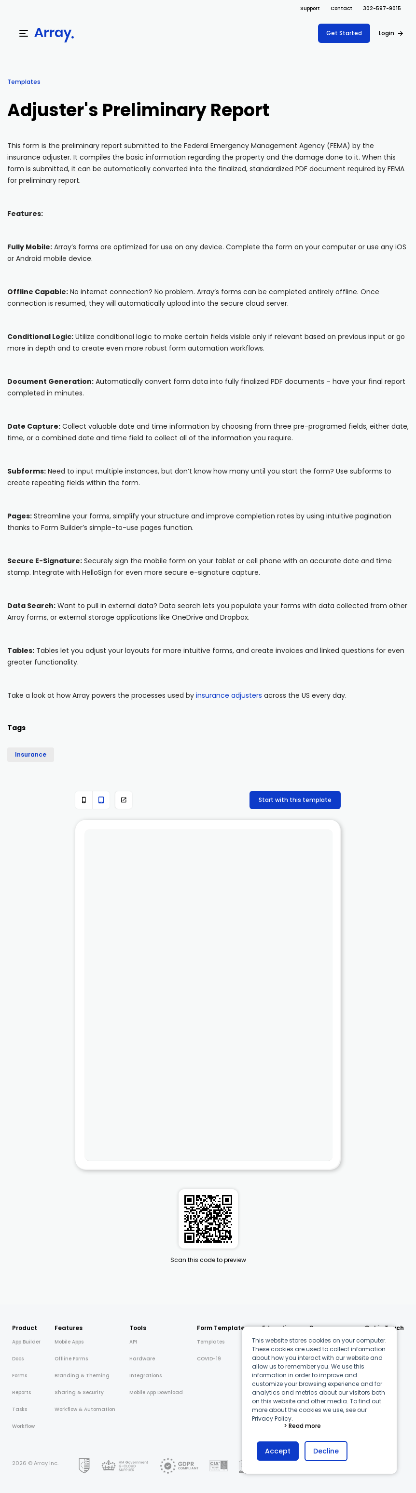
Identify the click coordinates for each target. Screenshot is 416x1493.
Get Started (344, 33)
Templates (24, 82)
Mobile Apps (69, 1341)
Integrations (145, 1375)
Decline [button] (326, 1451)
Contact (341, 8)
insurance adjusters (229, 695)
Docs (18, 1358)
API (133, 1341)
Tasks (19, 1409)
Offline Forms (71, 1358)
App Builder (26, 1341)
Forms (19, 1375)
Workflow (23, 1426)
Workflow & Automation (85, 1409)
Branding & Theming (82, 1375)
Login (386, 33)
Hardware (142, 1358)
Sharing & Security (79, 1392)
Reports (21, 1392)
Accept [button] (278, 1451)
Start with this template (295, 800)
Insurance (30, 754)
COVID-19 (209, 1358)
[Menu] (23, 33)
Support (310, 8)
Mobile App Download (156, 1392)
